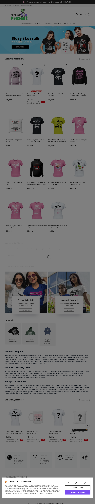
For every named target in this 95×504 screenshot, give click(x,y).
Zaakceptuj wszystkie (77, 492)
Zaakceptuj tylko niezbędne (77, 483)
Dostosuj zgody (77, 487)
